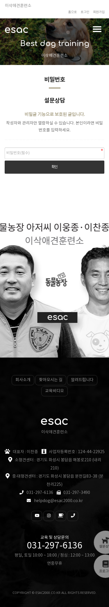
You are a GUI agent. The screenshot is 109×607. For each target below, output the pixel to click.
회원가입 (99, 12)
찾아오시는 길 (50, 380)
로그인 (85, 12)
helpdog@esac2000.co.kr (58, 501)
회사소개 (23, 380)
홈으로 (72, 12)
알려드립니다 (82, 380)
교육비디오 (54, 391)
